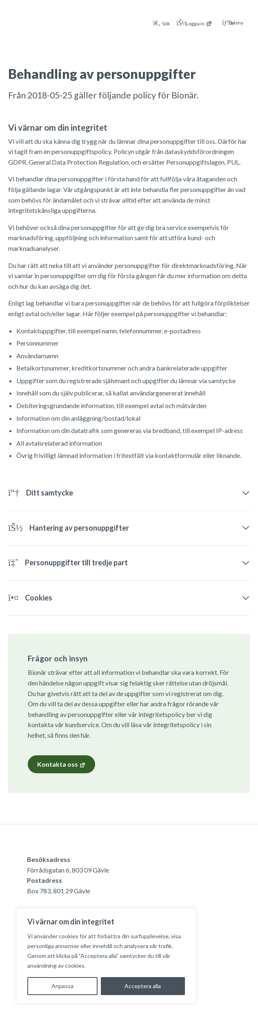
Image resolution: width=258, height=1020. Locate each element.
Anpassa (62, 985)
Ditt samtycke (40, 492)
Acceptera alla (143, 985)
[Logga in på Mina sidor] (194, 23)
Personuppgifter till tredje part (68, 562)
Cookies (30, 597)
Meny (232, 23)
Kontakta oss (61, 764)
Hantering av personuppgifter (68, 527)
